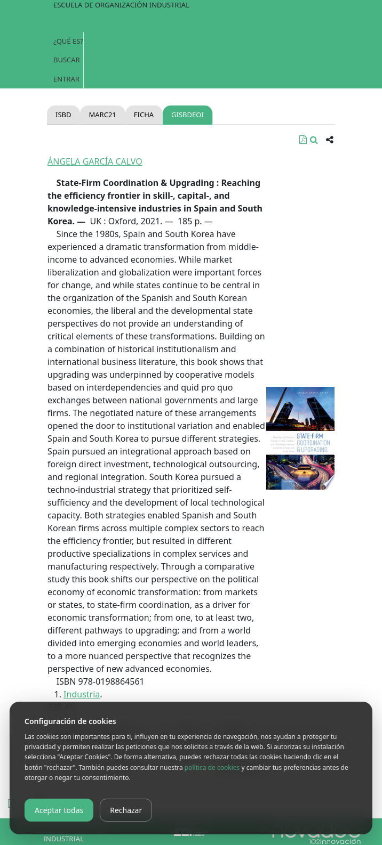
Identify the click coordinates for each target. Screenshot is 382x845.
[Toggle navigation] (191, 21)
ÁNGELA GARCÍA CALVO (94, 161)
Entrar (66, 79)
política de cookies (212, 767)
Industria (81, 694)
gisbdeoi (187, 114)
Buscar (66, 59)
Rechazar (126, 810)
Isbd (63, 114)
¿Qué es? (68, 41)
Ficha (144, 114)
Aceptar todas (59, 810)
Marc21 (102, 114)
